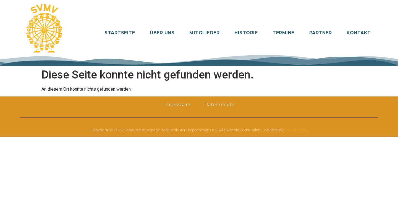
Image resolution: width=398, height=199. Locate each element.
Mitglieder (204, 32)
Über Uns (162, 32)
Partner (320, 32)
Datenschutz (219, 104)
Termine (283, 32)
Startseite (119, 32)
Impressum (177, 104)
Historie (246, 32)
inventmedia (295, 129)
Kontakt (359, 32)
